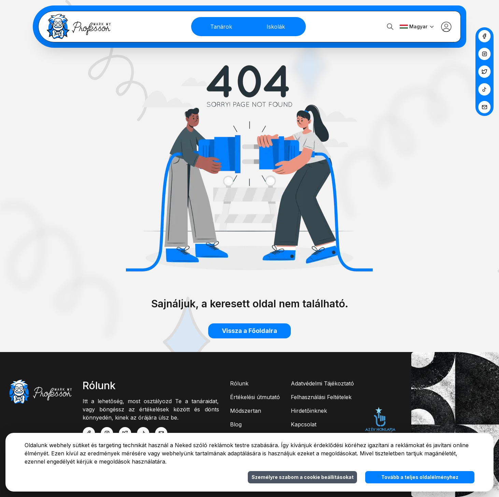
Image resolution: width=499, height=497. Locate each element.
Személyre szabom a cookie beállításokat (303, 477)
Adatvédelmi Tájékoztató (322, 383)
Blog (236, 424)
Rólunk (239, 383)
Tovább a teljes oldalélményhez (419, 477)
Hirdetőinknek (309, 410)
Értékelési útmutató (255, 397)
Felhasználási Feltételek (321, 397)
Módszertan (245, 410)
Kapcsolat (303, 424)
